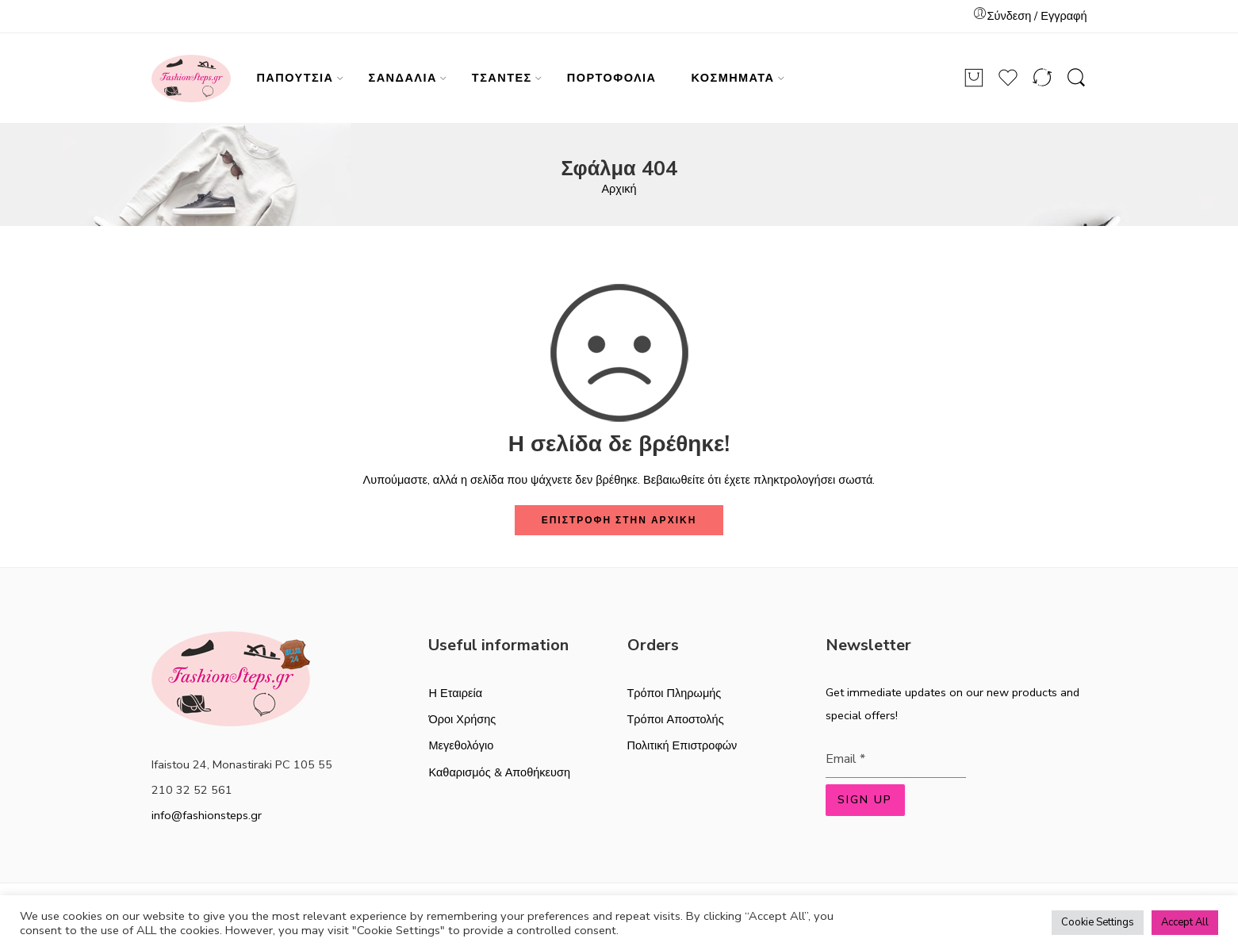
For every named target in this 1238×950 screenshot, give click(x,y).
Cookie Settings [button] (1097, 922)
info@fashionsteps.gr (206, 815)
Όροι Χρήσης (462, 719)
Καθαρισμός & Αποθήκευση (498, 772)
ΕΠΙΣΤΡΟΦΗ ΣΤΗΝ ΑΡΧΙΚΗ (619, 520)
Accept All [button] (1185, 922)
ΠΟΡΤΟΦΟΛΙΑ (612, 78)
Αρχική (618, 189)
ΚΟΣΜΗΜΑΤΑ (733, 78)
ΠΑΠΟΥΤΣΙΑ (294, 78)
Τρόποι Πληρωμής (674, 693)
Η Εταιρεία (455, 693)
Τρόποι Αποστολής (675, 719)
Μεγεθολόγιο (460, 745)
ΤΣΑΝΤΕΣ (502, 78)
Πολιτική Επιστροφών (682, 745)
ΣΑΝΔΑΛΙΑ (403, 78)
